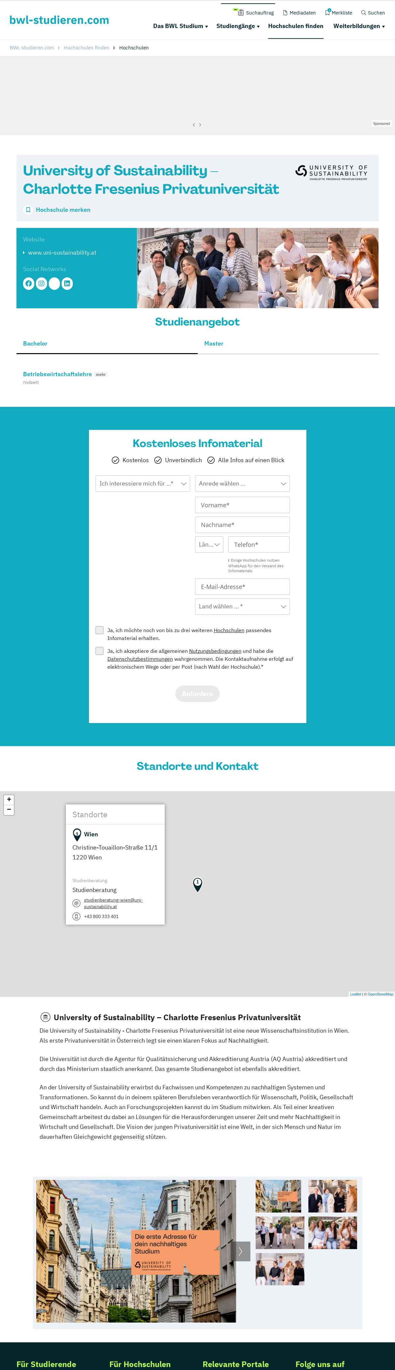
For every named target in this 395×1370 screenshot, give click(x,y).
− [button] (9, 810)
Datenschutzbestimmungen (140, 659)
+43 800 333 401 (101, 916)
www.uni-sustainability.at (62, 252)
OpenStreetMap (380, 994)
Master (213, 343)
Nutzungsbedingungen (215, 651)
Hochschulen (229, 630)
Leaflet (355, 994)
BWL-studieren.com (32, 47)
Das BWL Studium (178, 26)
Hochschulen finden (296, 26)
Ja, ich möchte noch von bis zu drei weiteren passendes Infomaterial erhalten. (189, 634)
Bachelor (35, 343)
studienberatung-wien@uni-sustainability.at (113, 903)
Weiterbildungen (356, 26)
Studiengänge (235, 26)
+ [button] (9, 800)
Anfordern (197, 693)
